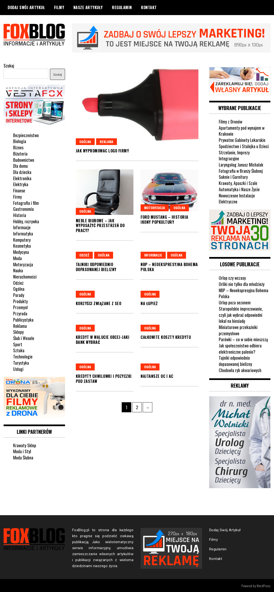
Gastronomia (23, 209)
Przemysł (20, 307)
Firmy (17, 196)
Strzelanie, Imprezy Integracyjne (234, 155)
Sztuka (18, 350)
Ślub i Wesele (23, 338)
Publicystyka (23, 319)
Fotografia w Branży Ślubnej (241, 170)
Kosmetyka (22, 245)
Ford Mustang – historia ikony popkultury (164, 219)
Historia (19, 215)
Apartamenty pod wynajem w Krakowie (242, 130)
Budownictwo (24, 159)
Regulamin (122, 7)
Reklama (106, 141)
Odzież (84, 254)
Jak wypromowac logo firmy (102, 151)
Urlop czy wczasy (232, 277)
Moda (17, 258)
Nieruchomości (25, 276)
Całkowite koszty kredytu (166, 337)
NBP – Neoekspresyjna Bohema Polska (169, 266)
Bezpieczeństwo (26, 135)
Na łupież (149, 303)
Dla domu (20, 165)
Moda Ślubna (23, 457)
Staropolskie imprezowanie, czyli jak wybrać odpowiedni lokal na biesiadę (241, 314)
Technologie (23, 356)
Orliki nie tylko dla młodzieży (241, 283)
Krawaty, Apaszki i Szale (238, 183)
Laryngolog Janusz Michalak (241, 164)
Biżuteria (20, 153)
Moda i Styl (22, 451)
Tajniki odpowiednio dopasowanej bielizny (96, 266)
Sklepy (18, 332)
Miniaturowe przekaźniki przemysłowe (238, 330)
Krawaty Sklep (24, 445)
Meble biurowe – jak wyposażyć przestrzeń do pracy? (100, 225)
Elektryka (20, 184)
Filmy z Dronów (230, 121)
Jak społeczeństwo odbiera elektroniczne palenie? (240, 348)
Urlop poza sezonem (235, 302)
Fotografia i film (26, 202)
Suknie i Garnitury (233, 176)
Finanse (19, 190)
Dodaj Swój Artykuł (26, 7)
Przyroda (20, 313)
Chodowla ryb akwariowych (240, 370)
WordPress (263, 585)
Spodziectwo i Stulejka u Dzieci (244, 146)
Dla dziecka (22, 172)
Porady (18, 295)
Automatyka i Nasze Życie (239, 189)
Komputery (22, 239)
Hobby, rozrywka (26, 221)
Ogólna (85, 141)
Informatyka (23, 233)
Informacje (153, 254)
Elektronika (22, 178)
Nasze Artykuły (88, 7)
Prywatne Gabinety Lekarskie (242, 140)
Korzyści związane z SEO (98, 303)
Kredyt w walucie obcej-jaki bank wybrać (103, 339)
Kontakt (149, 7)
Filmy (59, 7)
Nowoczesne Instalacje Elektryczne (237, 198)
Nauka (18, 270)
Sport (17, 344)
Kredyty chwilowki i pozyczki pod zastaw (104, 378)
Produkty (20, 301)
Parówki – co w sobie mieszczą (243, 339)
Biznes (18, 147)
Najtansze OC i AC (157, 376)
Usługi (18, 368)
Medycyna (21, 252)
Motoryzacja (154, 207)
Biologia (19, 141)
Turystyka (21, 362)
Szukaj (9, 65)
